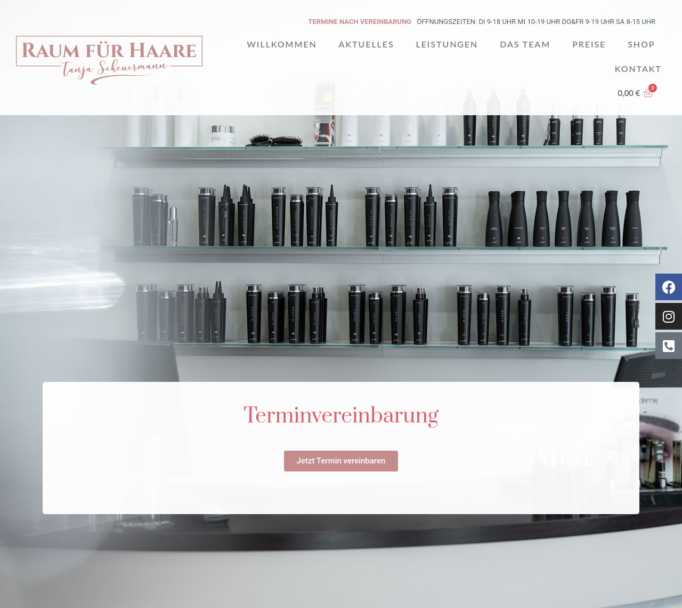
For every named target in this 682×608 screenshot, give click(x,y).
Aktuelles (366, 44)
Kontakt (638, 68)
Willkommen (281, 44)
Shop (641, 44)
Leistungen (447, 44)
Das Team (525, 44)
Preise (589, 44)
